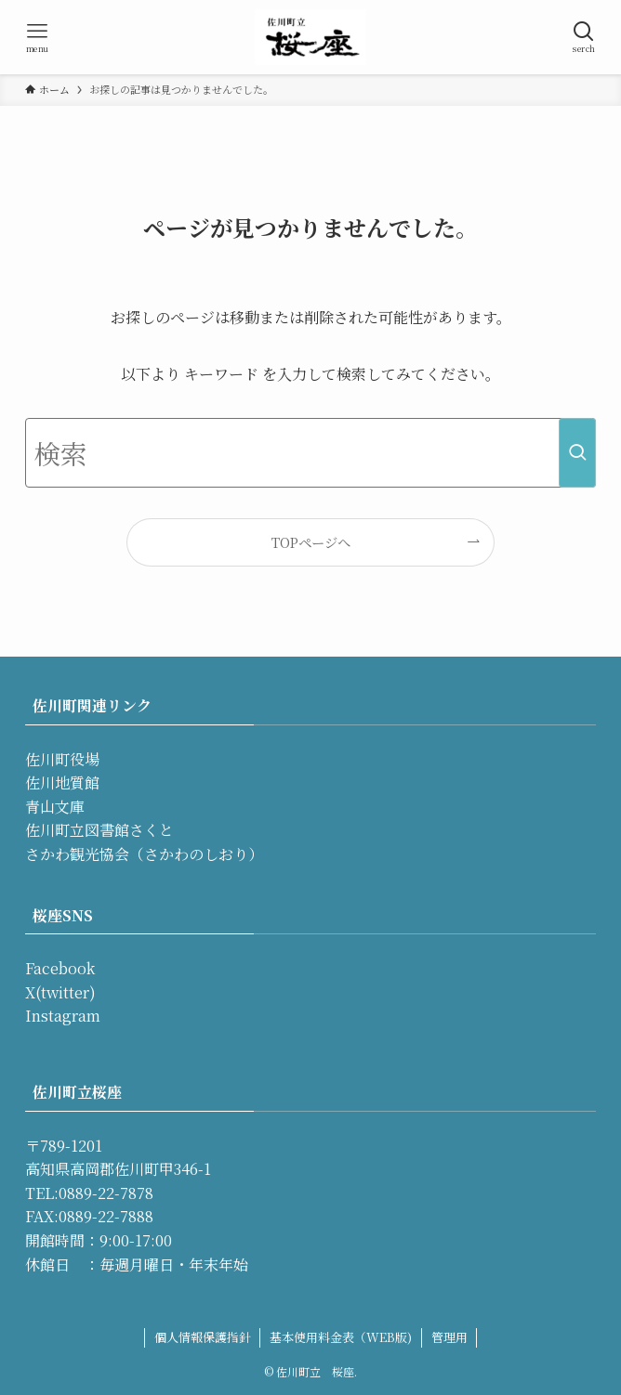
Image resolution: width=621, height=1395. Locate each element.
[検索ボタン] (584, 37)
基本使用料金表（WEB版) (341, 1337)
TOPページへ (310, 542)
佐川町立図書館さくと (99, 830)
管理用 (449, 1337)
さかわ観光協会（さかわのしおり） (144, 854)
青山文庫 (55, 806)
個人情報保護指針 (202, 1337)
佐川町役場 (62, 759)
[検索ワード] (311, 453)
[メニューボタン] (37, 37)
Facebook (60, 968)
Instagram (62, 1015)
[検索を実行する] (577, 453)
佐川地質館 (62, 782)
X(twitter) (60, 992)
